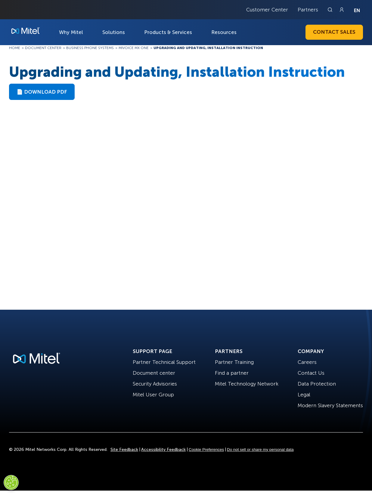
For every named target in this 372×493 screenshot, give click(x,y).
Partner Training (234, 362)
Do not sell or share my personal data (260, 449)
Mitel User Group (153, 395)
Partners (308, 10)
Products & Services (168, 32)
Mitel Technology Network (246, 384)
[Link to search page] (331, 10)
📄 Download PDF (42, 92)
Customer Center (267, 10)
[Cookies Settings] (11, 482)
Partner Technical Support (164, 362)
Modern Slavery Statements (330, 405)
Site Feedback (124, 449)
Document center (154, 373)
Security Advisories (155, 384)
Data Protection (317, 384)
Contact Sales (334, 32)
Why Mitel (71, 32)
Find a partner (232, 373)
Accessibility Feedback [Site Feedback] (163, 449)
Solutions (113, 32)
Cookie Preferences (206, 449)
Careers (307, 362)
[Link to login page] (342, 10)
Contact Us (311, 373)
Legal (304, 395)
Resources (224, 32)
